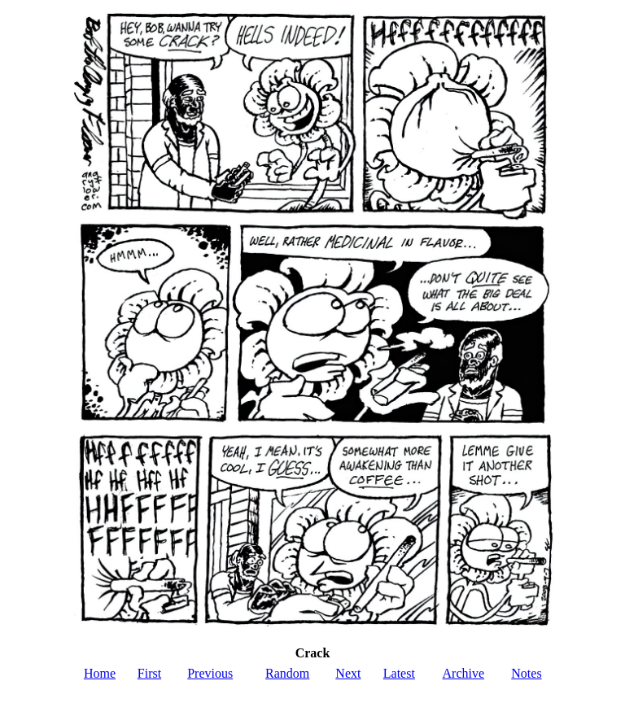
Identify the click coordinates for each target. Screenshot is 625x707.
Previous (210, 673)
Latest (399, 673)
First (149, 673)
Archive (464, 673)
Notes (526, 673)
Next (348, 673)
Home (100, 673)
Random (287, 673)
